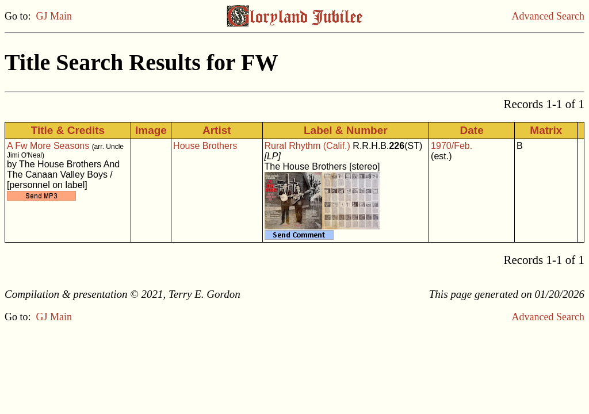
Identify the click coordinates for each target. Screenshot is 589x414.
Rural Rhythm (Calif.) (307, 146)
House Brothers (205, 146)
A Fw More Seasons (48, 146)
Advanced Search (548, 16)
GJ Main (54, 16)
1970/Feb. (451, 146)
